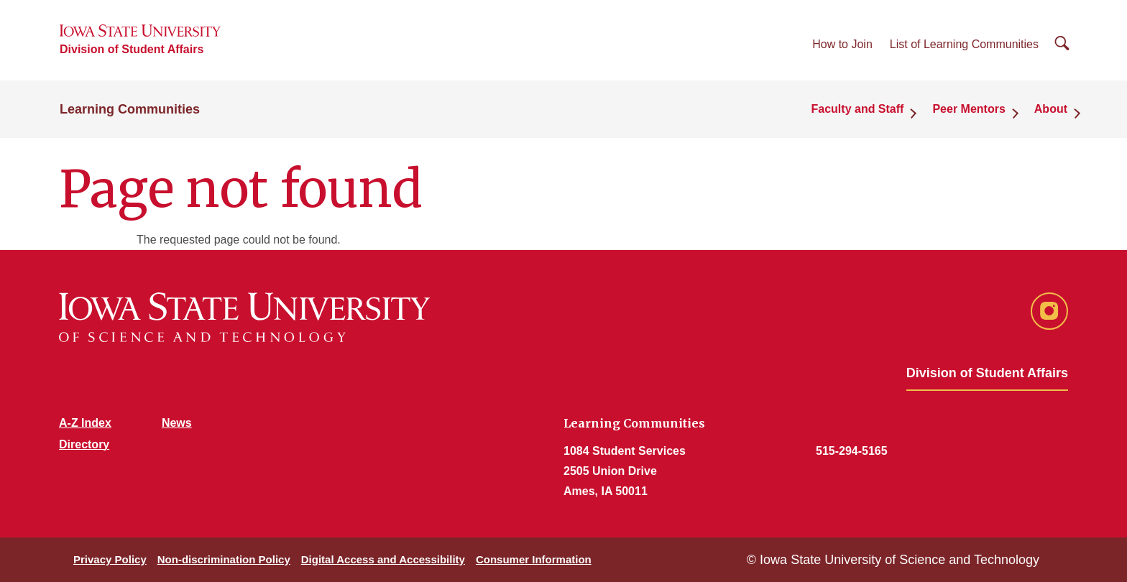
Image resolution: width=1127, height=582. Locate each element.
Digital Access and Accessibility (383, 559)
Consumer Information (534, 559)
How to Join (842, 44)
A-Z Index (85, 423)
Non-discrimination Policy (223, 559)
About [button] (1050, 109)
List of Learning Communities (964, 44)
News (177, 423)
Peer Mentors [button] (968, 109)
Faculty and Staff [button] (857, 109)
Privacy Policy (110, 559)
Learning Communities (130, 109)
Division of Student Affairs (131, 49)
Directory (84, 444)
